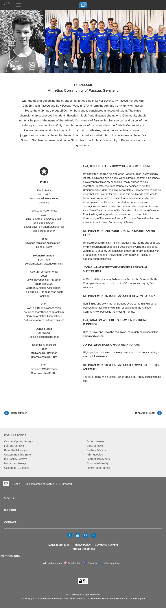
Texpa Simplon (19, 412)
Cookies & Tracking (106, 544)
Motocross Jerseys (15, 463)
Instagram (85, 535)
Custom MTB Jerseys (16, 467)
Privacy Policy (82, 544)
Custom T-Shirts (96, 450)
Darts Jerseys (95, 445)
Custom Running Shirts (18, 454)
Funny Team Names (98, 467)
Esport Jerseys (95, 441)
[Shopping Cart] (157, 4)
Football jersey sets (98, 459)
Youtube (77, 535)
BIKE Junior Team (145, 412)
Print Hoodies (95, 454)
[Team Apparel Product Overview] (7, 5)
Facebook (69, 535)
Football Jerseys (14, 445)
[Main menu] (18, 5)
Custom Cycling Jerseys (18, 441)
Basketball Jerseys (15, 450)
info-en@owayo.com (57, 598)
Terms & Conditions (83, 548)
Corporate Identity (97, 463)
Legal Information (58, 544)
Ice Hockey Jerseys (15, 459)
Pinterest (93, 535)
